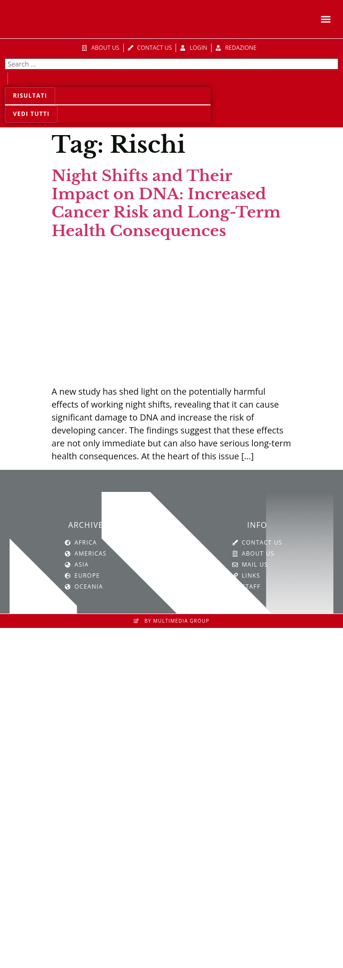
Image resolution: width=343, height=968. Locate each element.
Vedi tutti (31, 114)
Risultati (30, 95)
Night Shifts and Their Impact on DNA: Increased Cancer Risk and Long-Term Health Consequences (166, 203)
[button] (325, 19)
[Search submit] (7, 78)
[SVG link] (171, 730)
